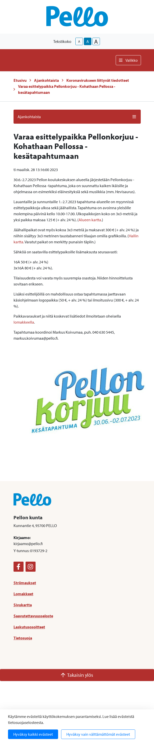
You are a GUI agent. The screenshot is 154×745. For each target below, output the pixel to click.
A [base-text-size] (87, 41)
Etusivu (20, 80)
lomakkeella (24, 322)
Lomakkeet (23, 593)
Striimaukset (25, 582)
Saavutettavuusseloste (33, 615)
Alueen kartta (90, 219)
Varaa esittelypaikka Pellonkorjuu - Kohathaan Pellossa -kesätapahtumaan (66, 89)
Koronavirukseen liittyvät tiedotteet (97, 80)
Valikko (128, 60)
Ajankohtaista (46, 80)
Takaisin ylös (77, 675)
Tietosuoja (23, 637)
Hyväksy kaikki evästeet (33, 734)
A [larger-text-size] (96, 41)
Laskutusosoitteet (29, 626)
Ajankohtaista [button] (77, 116)
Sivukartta (23, 604)
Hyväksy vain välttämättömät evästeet (98, 734)
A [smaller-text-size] (79, 41)
